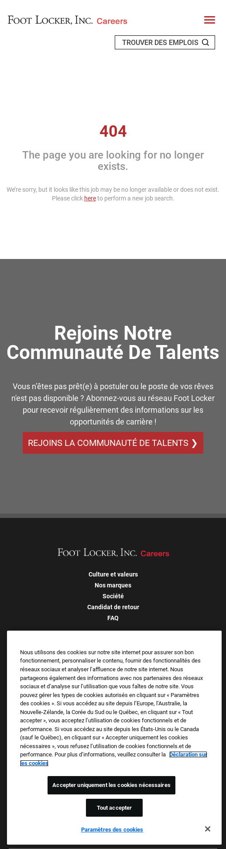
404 (113, 131)
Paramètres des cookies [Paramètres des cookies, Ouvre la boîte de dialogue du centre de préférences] (112, 829)
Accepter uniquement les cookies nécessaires (111, 785)
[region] (114, 738)
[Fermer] (207, 829)
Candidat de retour (113, 607)
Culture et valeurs (113, 574)
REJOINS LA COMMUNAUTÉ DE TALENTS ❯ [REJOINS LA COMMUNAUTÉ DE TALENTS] (113, 443)
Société (113, 596)
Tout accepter (114, 807)
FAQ (113, 617)
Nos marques (113, 585)
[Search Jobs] (205, 42)
